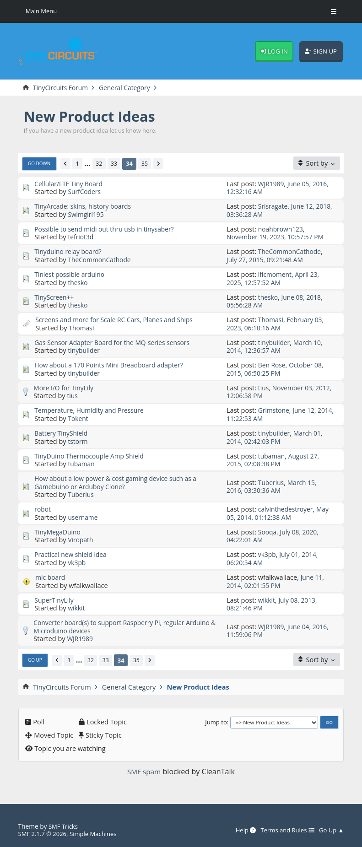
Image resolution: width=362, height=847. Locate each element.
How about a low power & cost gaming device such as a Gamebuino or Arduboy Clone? (119, 481)
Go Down (40, 164)
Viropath (81, 538)
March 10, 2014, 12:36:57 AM (276, 345)
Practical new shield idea (72, 552)
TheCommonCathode (101, 259)
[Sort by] (316, 163)
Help (241, 828)
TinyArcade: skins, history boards (85, 206)
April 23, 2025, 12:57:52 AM (274, 278)
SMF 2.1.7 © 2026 (43, 832)
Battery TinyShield (62, 432)
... (90, 163)
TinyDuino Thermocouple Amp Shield (91, 454)
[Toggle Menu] (333, 11)
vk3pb (77, 561)
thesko (78, 281)
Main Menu (42, 11)
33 (117, 163)
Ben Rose (272, 364)
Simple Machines (97, 832)
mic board (50, 575)
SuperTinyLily (55, 598)
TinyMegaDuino (58, 530)
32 (102, 163)
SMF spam (144, 770)
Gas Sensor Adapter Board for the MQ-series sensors (116, 341)
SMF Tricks (64, 824)
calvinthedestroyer (287, 508)
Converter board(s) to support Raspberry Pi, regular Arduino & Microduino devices (126, 624)
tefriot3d (81, 236)
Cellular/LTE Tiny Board (70, 183)
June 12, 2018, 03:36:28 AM (272, 210)
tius (72, 394)
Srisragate (273, 206)
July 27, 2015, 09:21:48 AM (267, 259)
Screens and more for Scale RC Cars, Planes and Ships (118, 319)
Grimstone (274, 409)
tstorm (78, 440)
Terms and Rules (284, 828)
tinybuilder (84, 349)
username (83, 515)
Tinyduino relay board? (69, 251)
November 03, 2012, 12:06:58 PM (272, 391)
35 (149, 163)
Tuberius (81, 493)
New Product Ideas (93, 116)
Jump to (216, 720)
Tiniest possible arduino (71, 274)
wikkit (77, 606)
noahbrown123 (281, 228)
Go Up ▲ (331, 828)
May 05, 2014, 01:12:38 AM (279, 511)
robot (42, 508)
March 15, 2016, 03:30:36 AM (273, 485)
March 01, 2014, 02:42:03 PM (276, 435)
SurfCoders (85, 191)
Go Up (35, 658)
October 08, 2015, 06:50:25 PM (277, 368)
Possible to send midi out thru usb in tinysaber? (107, 228)
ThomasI (82, 327)
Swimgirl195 (86, 214)
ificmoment (275, 274)
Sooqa (267, 530)
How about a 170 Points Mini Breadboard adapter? (112, 364)
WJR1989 (271, 183)
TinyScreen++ (55, 296)
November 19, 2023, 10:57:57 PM (278, 236)
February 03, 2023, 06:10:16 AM (277, 322)
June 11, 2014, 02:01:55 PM (276, 579)
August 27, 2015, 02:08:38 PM (274, 458)
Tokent (78, 417)
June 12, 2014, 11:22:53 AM (273, 413)
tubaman (82, 462)
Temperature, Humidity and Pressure (91, 409)
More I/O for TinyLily (64, 387)
